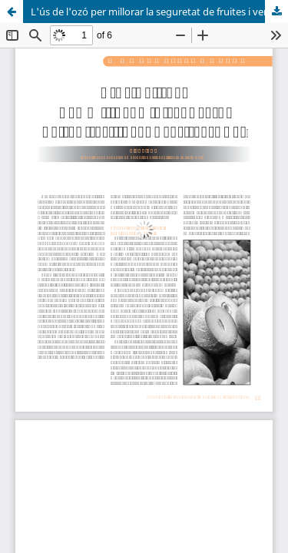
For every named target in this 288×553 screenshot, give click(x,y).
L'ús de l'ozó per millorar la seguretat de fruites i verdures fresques (159, 11)
